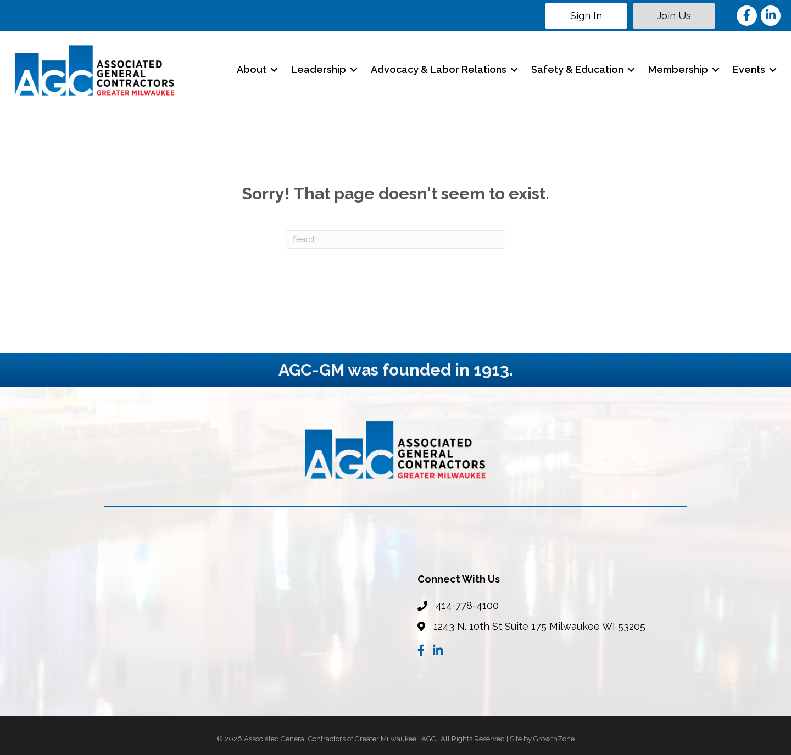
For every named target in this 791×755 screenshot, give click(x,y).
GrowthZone (554, 738)
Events (748, 69)
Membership (677, 69)
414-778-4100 (467, 605)
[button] (585, 16)
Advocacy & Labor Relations (437, 69)
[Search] (395, 239)
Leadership (317, 69)
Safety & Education (576, 69)
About (250, 69)
